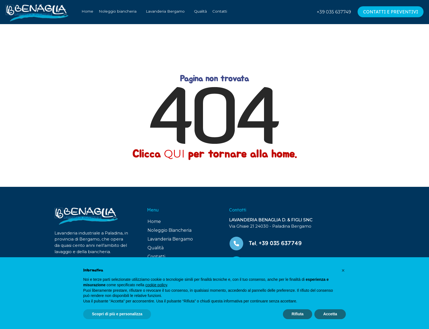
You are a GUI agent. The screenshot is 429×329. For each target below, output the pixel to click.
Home (87, 11)
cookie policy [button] (156, 285)
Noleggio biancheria (118, 11)
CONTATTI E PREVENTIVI (390, 12)
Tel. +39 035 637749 (275, 243)
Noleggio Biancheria (169, 230)
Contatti (219, 11)
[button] (343, 270)
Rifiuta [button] (298, 314)
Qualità (200, 11)
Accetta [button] (330, 314)
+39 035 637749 (334, 12)
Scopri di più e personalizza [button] (117, 314)
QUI (174, 153)
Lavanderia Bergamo (165, 11)
